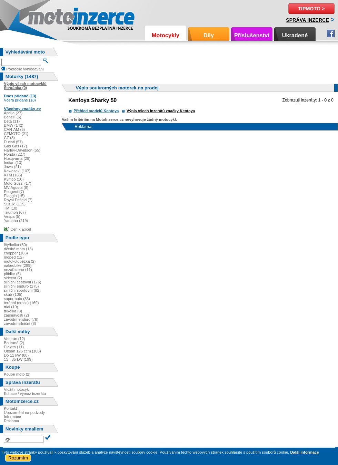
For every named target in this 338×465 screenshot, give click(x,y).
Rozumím (18, 458)
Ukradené (295, 35)
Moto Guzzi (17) (17, 183)
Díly (208, 35)
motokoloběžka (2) (20, 261)
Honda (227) (14, 154)
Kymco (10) (13, 179)
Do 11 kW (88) (16, 355)
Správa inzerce (307, 20)
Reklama (11, 421)
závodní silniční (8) (20, 323)
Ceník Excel (20, 229)
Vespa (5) (12, 216)
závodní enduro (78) (21, 319)
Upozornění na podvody (24, 412)
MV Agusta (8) (16, 187)
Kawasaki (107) (17, 171)
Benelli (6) (12, 117)
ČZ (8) (9, 138)
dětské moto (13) (18, 249)
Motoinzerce (42, 17)
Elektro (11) (14, 347)
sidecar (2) (13, 278)
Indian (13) (13, 163)
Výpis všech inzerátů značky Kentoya (161, 111)
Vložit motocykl (17, 389)
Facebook (331, 33)
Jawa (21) (12, 167)
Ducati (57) (13, 142)
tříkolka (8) (13, 311)
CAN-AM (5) (14, 129)
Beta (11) (12, 121)
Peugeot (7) (14, 192)
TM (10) (10, 208)
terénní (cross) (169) (21, 303)
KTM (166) (13, 175)
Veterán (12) (14, 339)
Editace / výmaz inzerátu (25, 393)
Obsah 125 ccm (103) (22, 351)
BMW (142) (13, 125)
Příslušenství (251, 35)
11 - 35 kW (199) (18, 359)
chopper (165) (16, 253)
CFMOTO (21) (16, 134)
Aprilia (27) (13, 113)
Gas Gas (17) (15, 146)
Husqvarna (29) (17, 158)
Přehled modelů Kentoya (96, 111)
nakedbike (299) (17, 265)
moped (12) (13, 257)
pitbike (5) (12, 274)
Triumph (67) (15, 212)
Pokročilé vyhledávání (25, 69)
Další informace (304, 452)
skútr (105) (13, 294)
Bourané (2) (14, 343)
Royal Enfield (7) (18, 200)
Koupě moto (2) (17, 374)
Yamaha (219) (16, 221)
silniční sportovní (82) (22, 290)
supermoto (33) (17, 299)
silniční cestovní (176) (22, 282)
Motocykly (165, 35)
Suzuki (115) (15, 204)
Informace (12, 417)
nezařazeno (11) (18, 270)
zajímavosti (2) (16, 315)
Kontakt (10, 408)
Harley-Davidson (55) (22, 150)
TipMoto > (311, 8)
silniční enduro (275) (21, 286)
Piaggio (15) (14, 196)
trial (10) (11, 307)
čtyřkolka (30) (15, 245)
